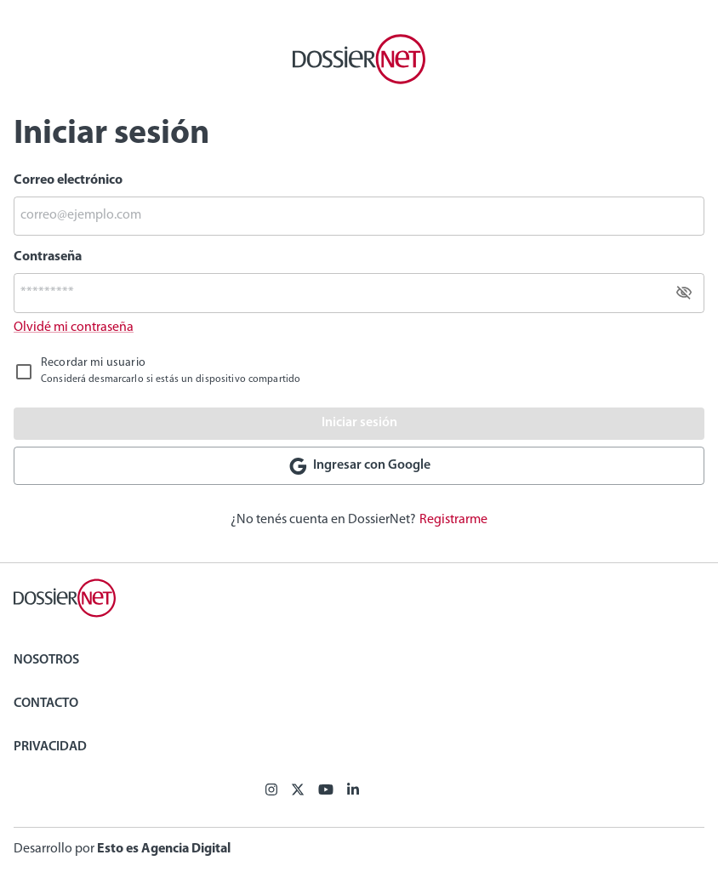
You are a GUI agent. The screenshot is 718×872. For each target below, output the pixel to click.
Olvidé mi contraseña (74, 327)
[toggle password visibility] (683, 292)
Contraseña (48, 257)
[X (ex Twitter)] (298, 791)
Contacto (46, 703)
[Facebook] (271, 791)
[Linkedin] (353, 791)
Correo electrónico (68, 180)
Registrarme (453, 520)
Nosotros (46, 660)
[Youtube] (325, 791)
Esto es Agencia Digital (164, 849)
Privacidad (50, 747)
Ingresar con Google (359, 466)
